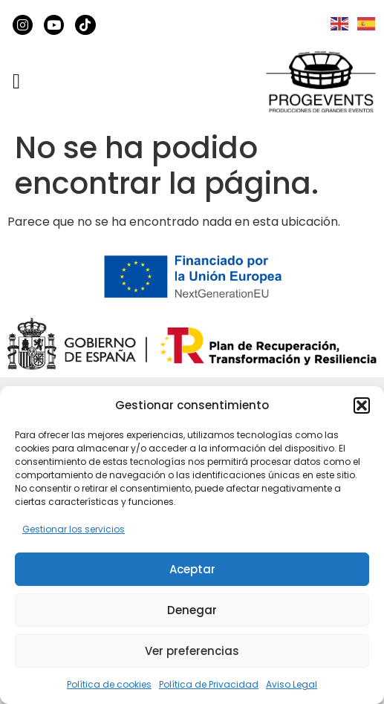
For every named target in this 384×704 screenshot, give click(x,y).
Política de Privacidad (208, 684)
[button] (361, 405)
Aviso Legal (291, 684)
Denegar (192, 610)
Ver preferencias (192, 651)
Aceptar (192, 569)
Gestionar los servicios (73, 529)
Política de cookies (109, 684)
